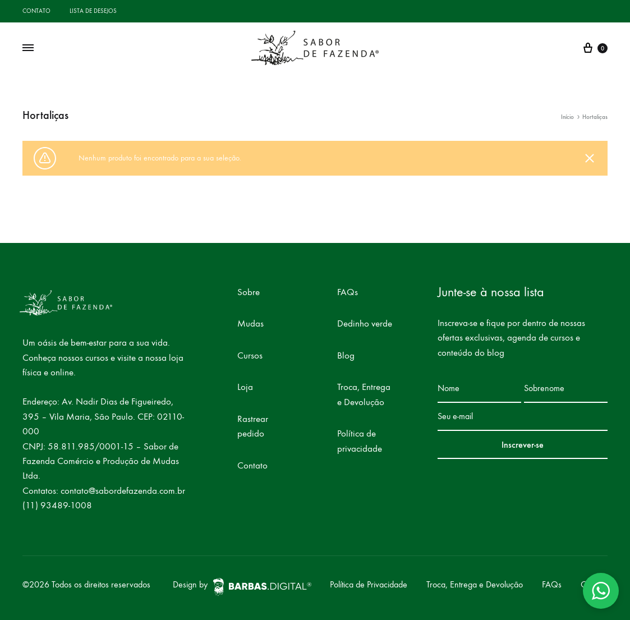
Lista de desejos (93, 11)
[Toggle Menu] (28, 48)
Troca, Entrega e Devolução (363, 394)
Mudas (250, 323)
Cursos (250, 355)
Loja (245, 387)
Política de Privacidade (368, 584)
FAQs (347, 292)
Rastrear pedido (252, 426)
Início (567, 117)
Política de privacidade (359, 441)
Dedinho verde (364, 323)
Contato (36, 11)
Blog (346, 355)
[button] (601, 591)
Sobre (248, 292)
